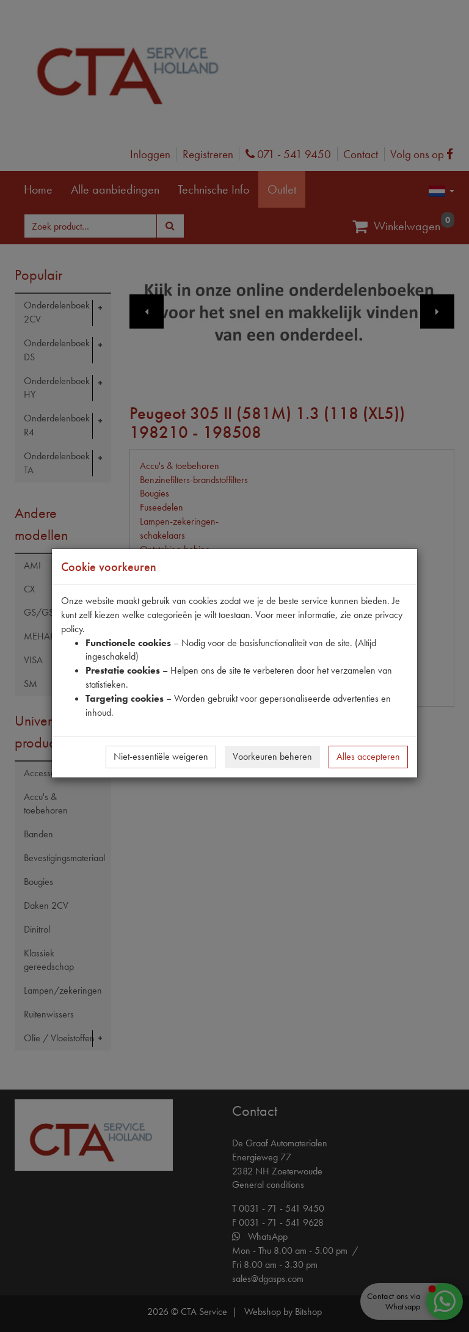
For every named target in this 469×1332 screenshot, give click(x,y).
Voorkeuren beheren (272, 756)
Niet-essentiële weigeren (161, 756)
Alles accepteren (368, 756)
